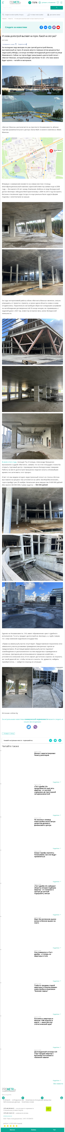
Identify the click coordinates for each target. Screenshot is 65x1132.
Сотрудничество (18, 1100)
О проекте (6, 1100)
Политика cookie (28, 1102)
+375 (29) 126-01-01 (15, 1113)
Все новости (58, 1084)
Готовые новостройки (36, 14)
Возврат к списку (9, 733)
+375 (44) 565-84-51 (18, 1108)
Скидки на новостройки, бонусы (14, 14)
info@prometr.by (7, 1116)
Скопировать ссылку (10, 44)
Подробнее (57, 782)
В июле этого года (9, 462)
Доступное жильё (55, 14)
